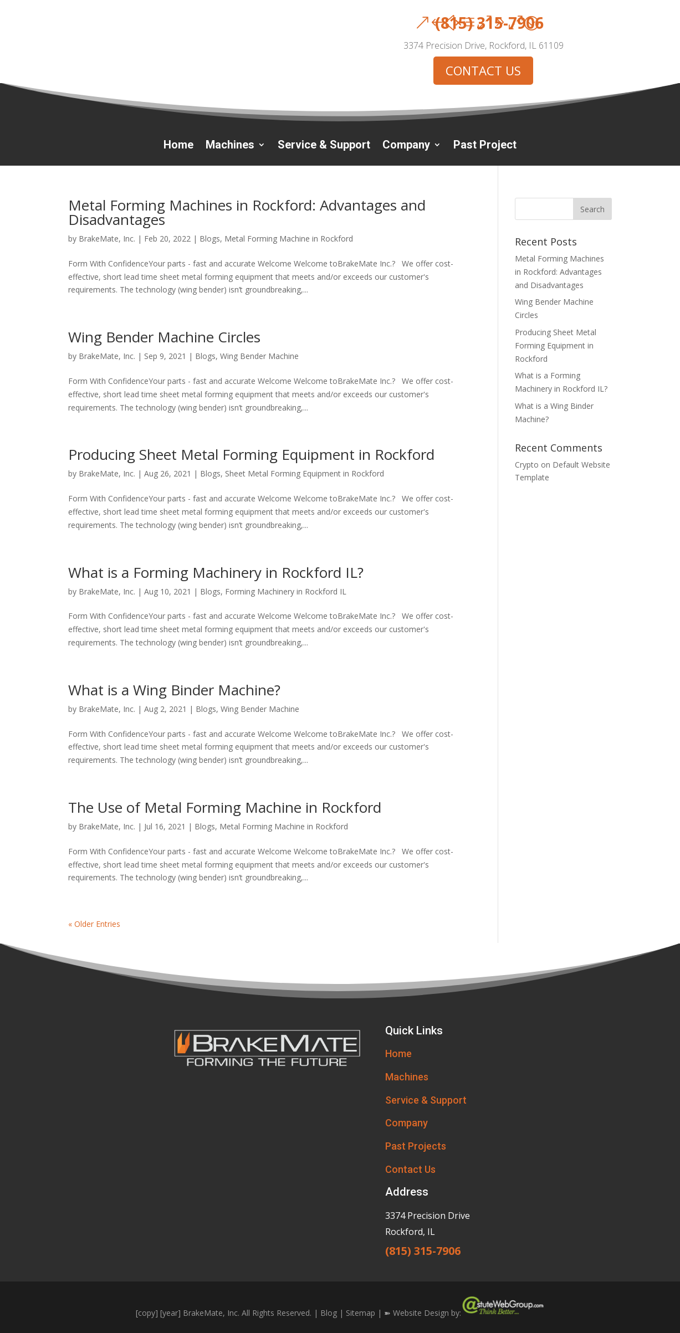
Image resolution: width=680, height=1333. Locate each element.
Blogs (210, 238)
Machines (230, 146)
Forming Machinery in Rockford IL (285, 591)
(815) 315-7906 (489, 22)
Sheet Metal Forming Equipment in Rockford (304, 473)
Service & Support (324, 146)
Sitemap (360, 1313)
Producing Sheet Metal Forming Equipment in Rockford (251, 454)
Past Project (485, 146)
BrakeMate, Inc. (107, 238)
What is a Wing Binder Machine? (174, 690)
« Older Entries (94, 924)
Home (178, 146)
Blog (328, 1313)
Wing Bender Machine (259, 356)
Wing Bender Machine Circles (164, 337)
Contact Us (410, 1169)
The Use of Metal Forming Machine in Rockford (224, 807)
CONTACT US (483, 70)
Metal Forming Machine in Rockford (288, 238)
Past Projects (415, 1146)
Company (406, 146)
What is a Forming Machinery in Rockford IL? (216, 572)
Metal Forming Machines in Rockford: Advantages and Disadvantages (247, 212)
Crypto (527, 464)
